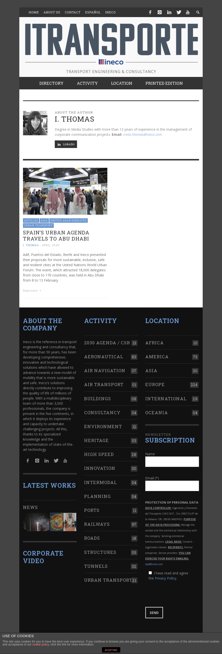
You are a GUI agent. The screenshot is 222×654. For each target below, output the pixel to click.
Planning (97, 495)
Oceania (156, 412)
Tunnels (96, 565)
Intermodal (100, 482)
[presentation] (182, 593)
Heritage (96, 440)
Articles (31, 220)
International (166, 398)
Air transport (103, 384)
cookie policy (40, 644)
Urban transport (38, 225)
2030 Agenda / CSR (107, 342)
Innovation (99, 468)
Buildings (97, 398)
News (30, 507)
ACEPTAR (111, 650)
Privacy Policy (165, 577)
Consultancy (102, 412)
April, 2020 (50, 245)
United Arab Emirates (68, 220)
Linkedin (66, 144)
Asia (44, 220)
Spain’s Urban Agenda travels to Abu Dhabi (56, 235)
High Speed (99, 454)
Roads (92, 537)
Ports (92, 510)
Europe (155, 384)
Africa (154, 342)
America (157, 356)
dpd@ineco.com (154, 563)
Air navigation (104, 370)
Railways (97, 524)
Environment (103, 426)
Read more (32, 290)
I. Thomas (31, 245)
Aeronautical (103, 356)
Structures (100, 551)
